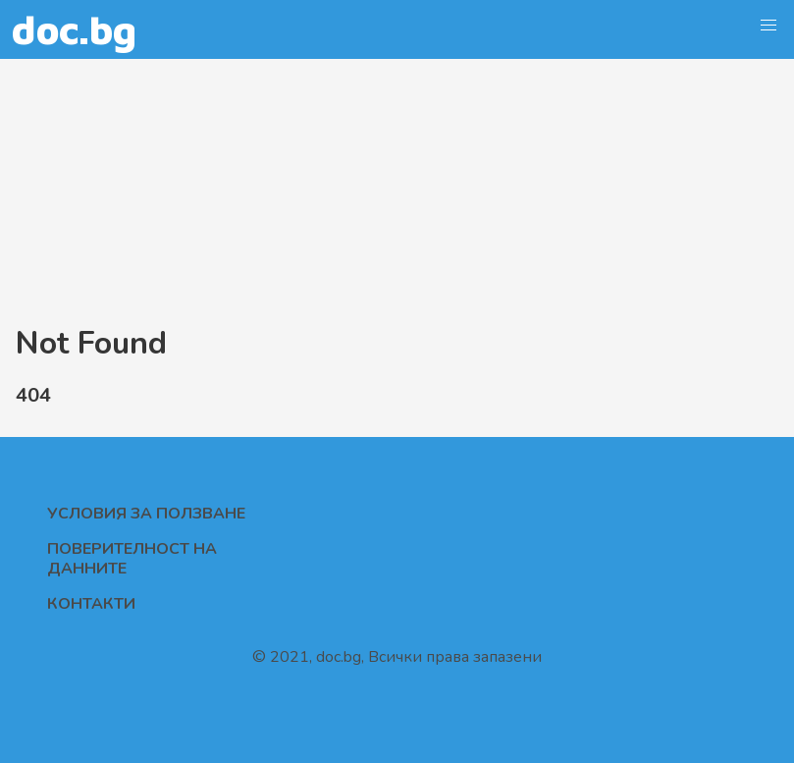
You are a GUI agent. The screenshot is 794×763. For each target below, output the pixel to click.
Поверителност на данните (132, 558)
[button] (768, 25)
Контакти (91, 604)
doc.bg (74, 29)
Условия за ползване (146, 513)
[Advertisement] (397, 188)
